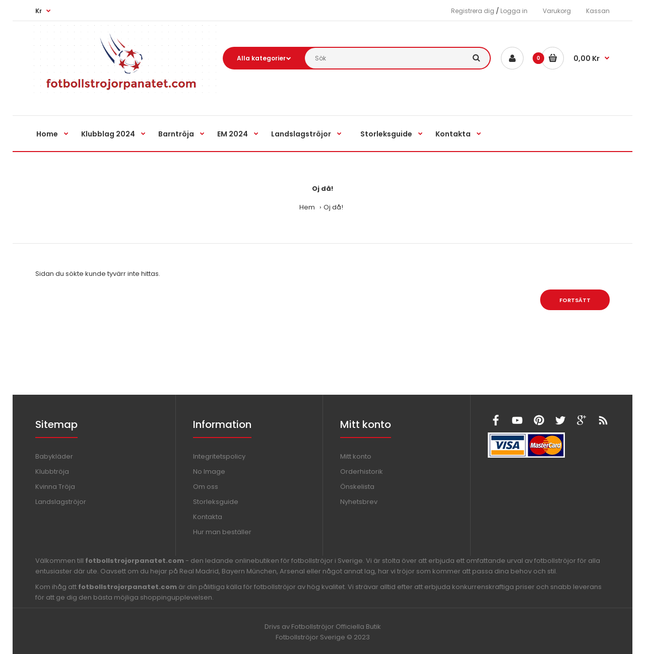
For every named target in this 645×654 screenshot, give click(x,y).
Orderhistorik (361, 471)
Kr (38, 11)
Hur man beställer (222, 532)
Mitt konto (355, 456)
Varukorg (557, 11)
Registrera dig (472, 11)
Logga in (514, 11)
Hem (307, 207)
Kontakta (207, 517)
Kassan (598, 11)
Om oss (205, 486)
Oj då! (333, 207)
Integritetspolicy (219, 456)
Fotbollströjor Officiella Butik (336, 626)
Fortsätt (575, 300)
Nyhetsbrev (358, 501)
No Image (209, 471)
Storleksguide (215, 501)
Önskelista (357, 486)
